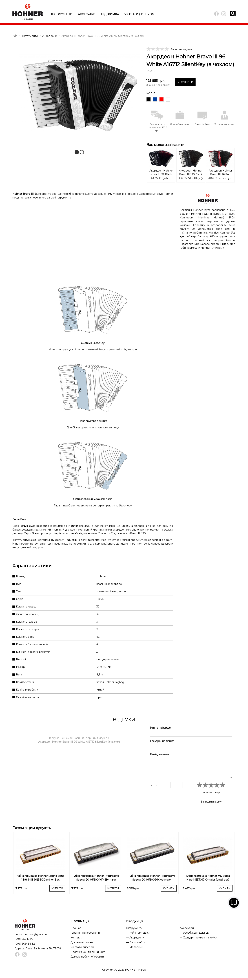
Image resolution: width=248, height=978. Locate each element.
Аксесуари (87, 14)
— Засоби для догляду (194, 932)
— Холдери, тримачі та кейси (198, 937)
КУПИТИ (57, 888)
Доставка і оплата (82, 942)
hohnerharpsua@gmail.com (32, 934)
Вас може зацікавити (165, 145)
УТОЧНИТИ (185, 82)
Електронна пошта (162, 741)
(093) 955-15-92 (24, 938)
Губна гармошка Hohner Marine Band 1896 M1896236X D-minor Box (40, 877)
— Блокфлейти (135, 942)
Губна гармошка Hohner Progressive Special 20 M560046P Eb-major (96, 877)
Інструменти (61, 14)
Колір (150, 93)
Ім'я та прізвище (160, 727)
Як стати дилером (139, 14)
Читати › (218, 247)
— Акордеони (135, 937)
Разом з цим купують (31, 828)
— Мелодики (134, 947)
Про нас (75, 928)
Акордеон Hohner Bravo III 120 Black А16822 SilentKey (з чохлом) (190, 174)
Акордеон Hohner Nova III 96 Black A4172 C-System (161, 174)
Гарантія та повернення (85, 932)
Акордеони (49, 36)
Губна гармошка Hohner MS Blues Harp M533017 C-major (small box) (208, 877)
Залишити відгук (181, 49)
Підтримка (110, 14)
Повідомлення (159, 754)
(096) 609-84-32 (25, 943)
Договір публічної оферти (87, 956)
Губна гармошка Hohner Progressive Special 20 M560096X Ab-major (152, 877)
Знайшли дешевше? (158, 84)
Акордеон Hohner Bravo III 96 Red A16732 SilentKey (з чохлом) (220, 174)
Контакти (76, 937)
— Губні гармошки (138, 932)
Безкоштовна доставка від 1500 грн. (157, 127)
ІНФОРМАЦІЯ (79, 921)
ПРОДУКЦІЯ (134, 921)
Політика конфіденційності (87, 952)
